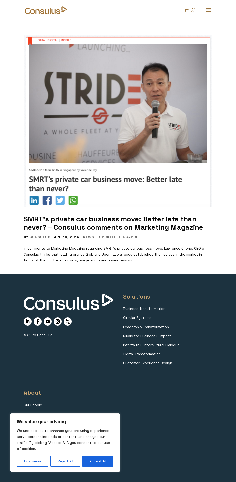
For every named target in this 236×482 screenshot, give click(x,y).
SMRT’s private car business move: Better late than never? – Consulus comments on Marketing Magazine (113, 223)
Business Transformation (144, 308)
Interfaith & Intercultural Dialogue (151, 345)
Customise (32, 461)
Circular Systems (137, 317)
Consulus (40, 237)
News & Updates (100, 237)
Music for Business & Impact (147, 336)
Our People (33, 405)
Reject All (65, 461)
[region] (65, 442)
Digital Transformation (142, 354)
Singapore (130, 237)
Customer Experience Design (147, 363)
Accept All (97, 461)
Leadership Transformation (146, 327)
